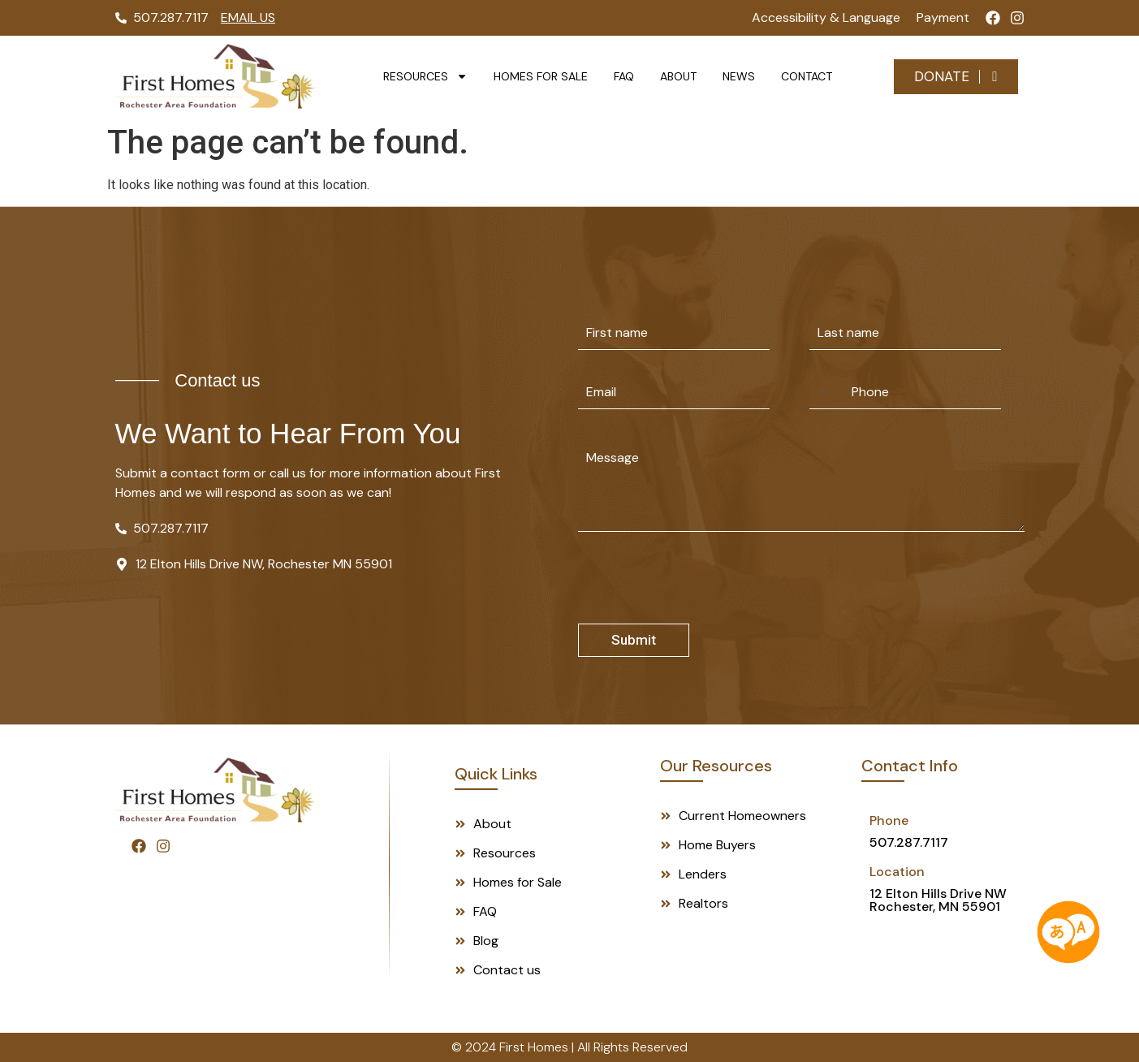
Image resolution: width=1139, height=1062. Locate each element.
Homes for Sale (541, 76)
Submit (633, 640)
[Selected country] (820, 391)
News (739, 76)
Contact (806, 76)
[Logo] (215, 76)
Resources (425, 76)
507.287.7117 (908, 842)
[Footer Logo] (215, 790)
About (678, 76)
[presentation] (701, 613)
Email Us (248, 17)
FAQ (624, 76)
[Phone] (905, 391)
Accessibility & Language (826, 17)
